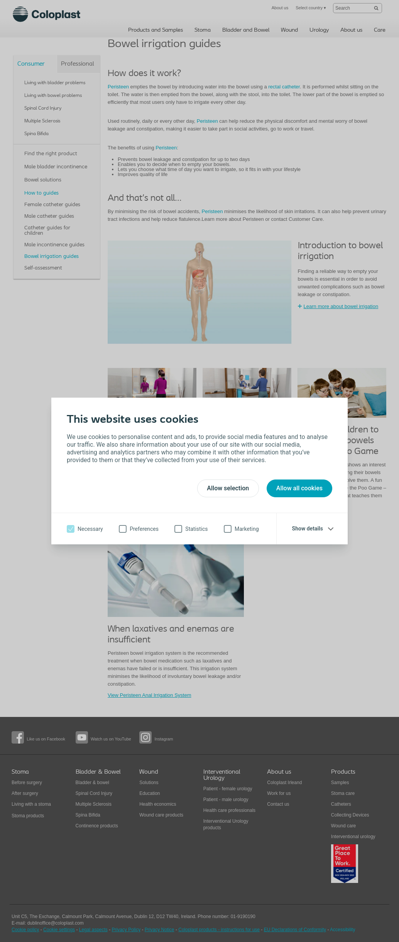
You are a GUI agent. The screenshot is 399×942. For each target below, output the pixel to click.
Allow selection (228, 488)
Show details (307, 528)
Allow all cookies (299, 488)
